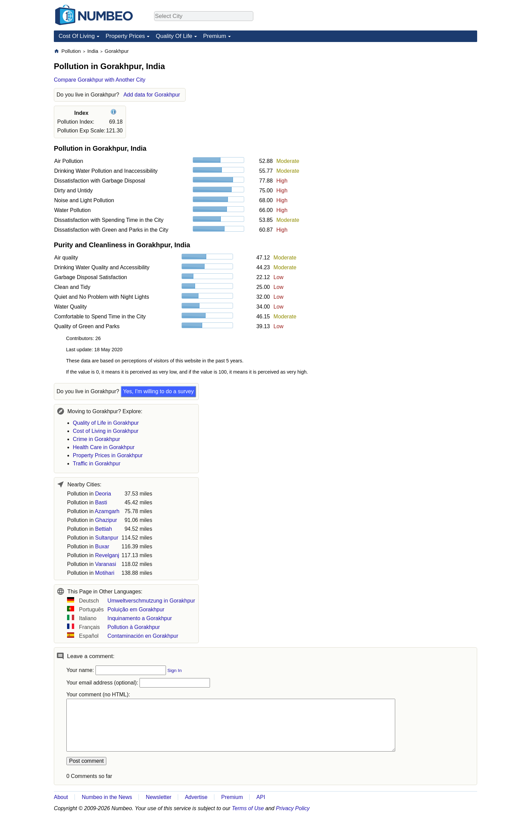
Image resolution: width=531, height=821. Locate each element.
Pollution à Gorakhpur (133, 627)
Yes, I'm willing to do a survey (158, 391)
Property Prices (125, 36)
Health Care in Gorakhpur (103, 447)
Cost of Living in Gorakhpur (106, 431)
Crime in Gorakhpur (96, 439)
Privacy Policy (293, 808)
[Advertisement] (426, 90)
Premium (214, 36)
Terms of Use (248, 808)
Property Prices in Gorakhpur (108, 455)
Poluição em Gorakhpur (135, 609)
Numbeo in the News (107, 797)
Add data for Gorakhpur (151, 95)
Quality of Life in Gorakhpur (106, 423)
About (61, 797)
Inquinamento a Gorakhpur (139, 618)
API (260, 797)
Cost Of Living (77, 36)
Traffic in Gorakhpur (97, 463)
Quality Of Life (174, 36)
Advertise (196, 797)
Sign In (174, 670)
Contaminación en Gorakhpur (142, 636)
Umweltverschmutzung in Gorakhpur (151, 601)
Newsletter (159, 797)
